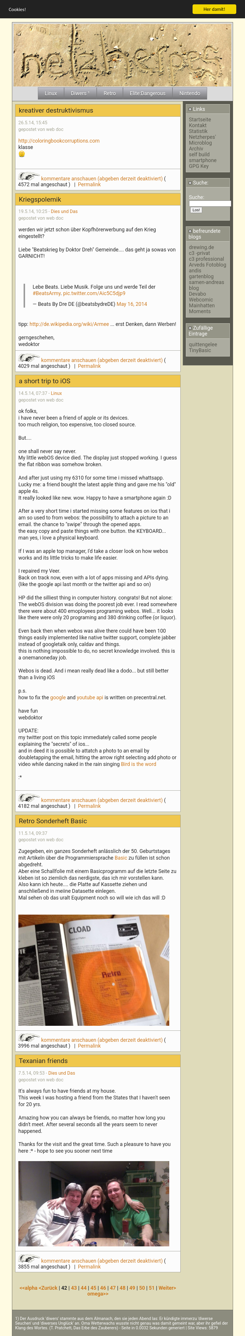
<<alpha (29, 1288)
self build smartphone (203, 157)
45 (93, 1288)
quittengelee (203, 344)
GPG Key (199, 166)
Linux (56, 393)
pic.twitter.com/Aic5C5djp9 (94, 293)
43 (74, 1288)
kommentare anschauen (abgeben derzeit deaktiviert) (91, 179)
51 (152, 1288)
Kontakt (198, 125)
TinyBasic (200, 350)
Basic (121, 858)
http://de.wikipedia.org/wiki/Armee (69, 324)
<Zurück (49, 1288)
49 (132, 1288)
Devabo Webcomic (201, 297)
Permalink (89, 184)
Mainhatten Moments (202, 308)
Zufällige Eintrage (200, 331)
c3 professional (206, 259)
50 (142, 1288)
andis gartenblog (201, 273)
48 (123, 1288)
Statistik (198, 131)
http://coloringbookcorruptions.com (59, 141)
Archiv (196, 149)
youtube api (91, 697)
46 (103, 1288)
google (58, 697)
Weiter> (167, 1288)
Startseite (200, 120)
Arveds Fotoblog (207, 265)
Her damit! (214, 9)
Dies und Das (64, 211)
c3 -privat (199, 253)
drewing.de (201, 247)
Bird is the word (138, 764)
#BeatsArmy (47, 293)
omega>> (97, 1294)
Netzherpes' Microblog (202, 140)
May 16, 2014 (132, 304)
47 (113, 1288)
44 (84, 1288)
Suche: (198, 183)
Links (196, 109)
